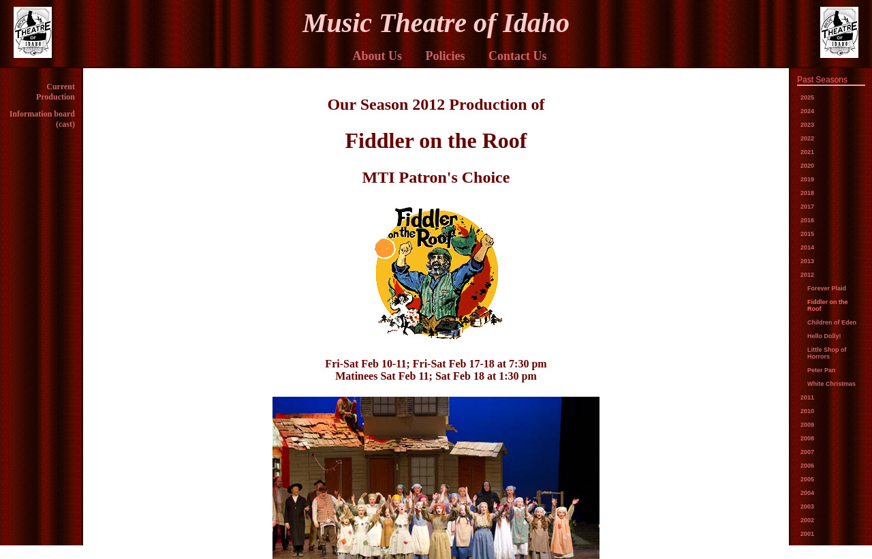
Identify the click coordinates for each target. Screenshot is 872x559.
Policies (445, 56)
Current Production (55, 92)
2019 (807, 179)
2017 (807, 206)
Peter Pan (821, 370)
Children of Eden (831, 322)
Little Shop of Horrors (827, 353)
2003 (807, 506)
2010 (807, 411)
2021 (807, 152)
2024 (807, 111)
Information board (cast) (42, 119)
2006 (807, 465)
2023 (807, 124)
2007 (807, 452)
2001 (807, 533)
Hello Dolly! (824, 336)
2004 (807, 492)
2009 (807, 424)
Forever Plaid (826, 288)
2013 (807, 261)
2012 (807, 274)
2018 (807, 193)
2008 (807, 438)
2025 (807, 97)
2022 (807, 138)
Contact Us (517, 56)
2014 (807, 247)
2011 (807, 397)
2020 (807, 165)
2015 (807, 233)
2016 (807, 220)
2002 (807, 520)
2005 (807, 479)
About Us (377, 56)
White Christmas (831, 383)
